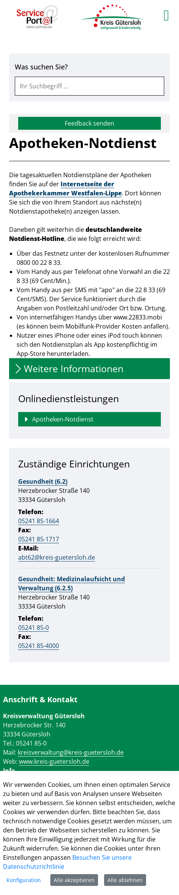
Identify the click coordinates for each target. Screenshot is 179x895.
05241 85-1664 (38, 521)
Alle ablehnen (125, 880)
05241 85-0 (33, 627)
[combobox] (89, 86)
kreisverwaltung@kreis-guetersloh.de (71, 752)
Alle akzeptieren (74, 880)
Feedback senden (89, 123)
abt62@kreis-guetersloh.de (56, 557)
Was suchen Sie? (41, 66)
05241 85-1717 (38, 539)
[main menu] (166, 15)
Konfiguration (23, 880)
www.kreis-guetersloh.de (54, 761)
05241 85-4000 (38, 646)
